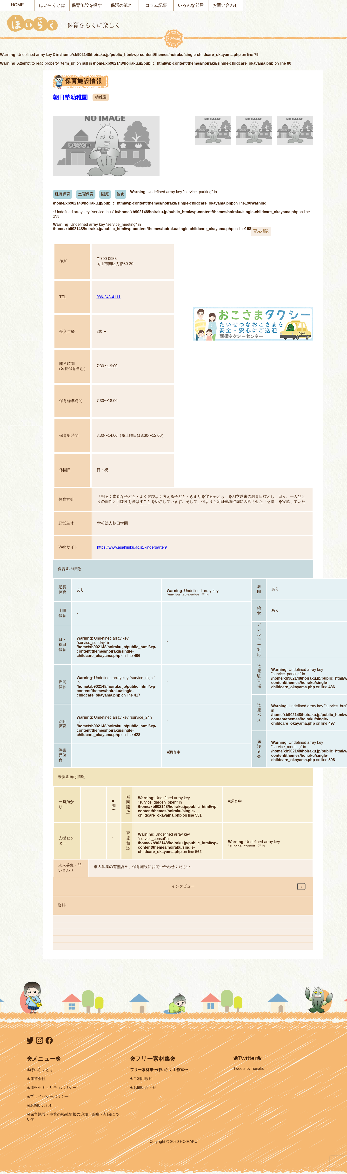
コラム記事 (156, 5)
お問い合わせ (226, 5)
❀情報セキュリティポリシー (51, 1087)
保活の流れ (121, 5)
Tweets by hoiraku (248, 1068)
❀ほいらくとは (40, 1070)
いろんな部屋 (191, 5)
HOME (17, 4)
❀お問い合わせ (40, 1105)
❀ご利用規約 (141, 1079)
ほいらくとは (52, 5)
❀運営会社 (36, 1079)
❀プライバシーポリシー (48, 1096)
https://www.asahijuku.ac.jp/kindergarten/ (132, 547)
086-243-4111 (109, 297)
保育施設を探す (87, 5)
